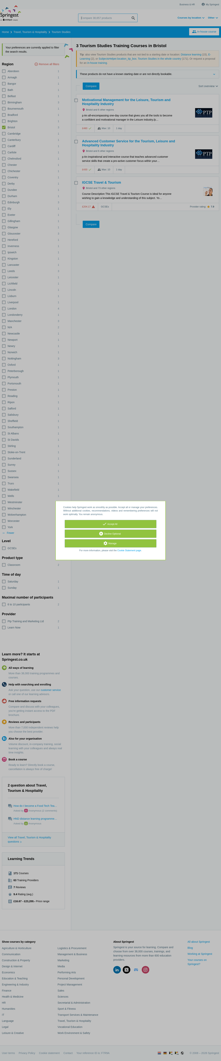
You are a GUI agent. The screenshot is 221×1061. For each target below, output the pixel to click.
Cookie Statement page (129, 550)
